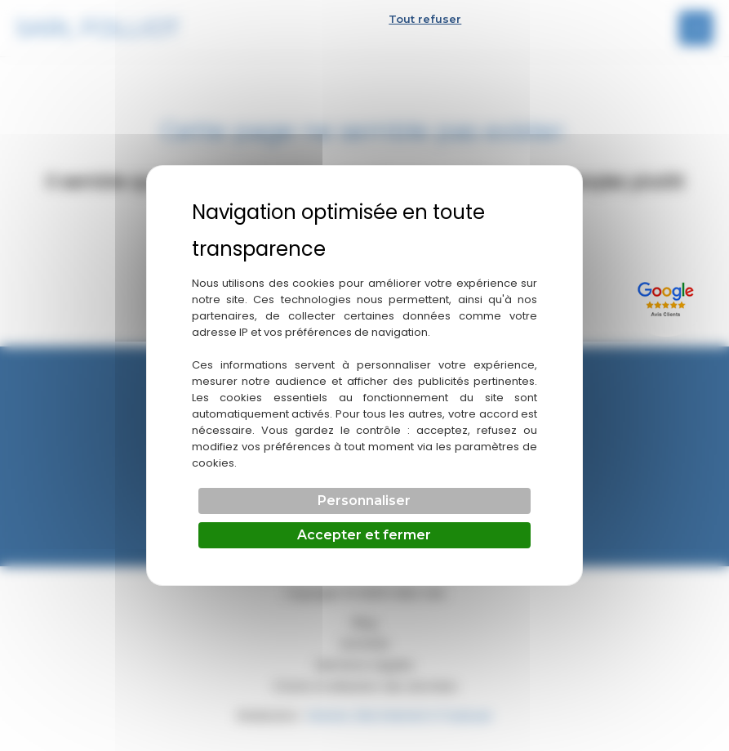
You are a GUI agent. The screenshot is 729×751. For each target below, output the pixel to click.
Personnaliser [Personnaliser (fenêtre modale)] (364, 500)
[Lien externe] (668, 297)
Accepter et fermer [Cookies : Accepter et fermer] (364, 535)
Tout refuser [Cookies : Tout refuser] (425, 18)
